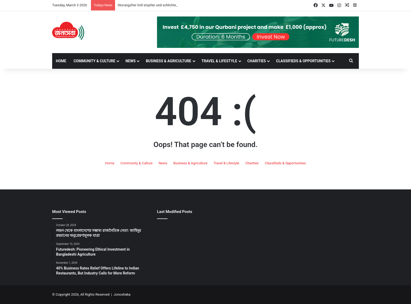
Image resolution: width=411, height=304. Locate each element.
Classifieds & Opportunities (303, 61)
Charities (256, 61)
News (131, 61)
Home (61, 61)
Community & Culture (94, 61)
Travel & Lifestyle (219, 61)
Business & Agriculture (168, 61)
